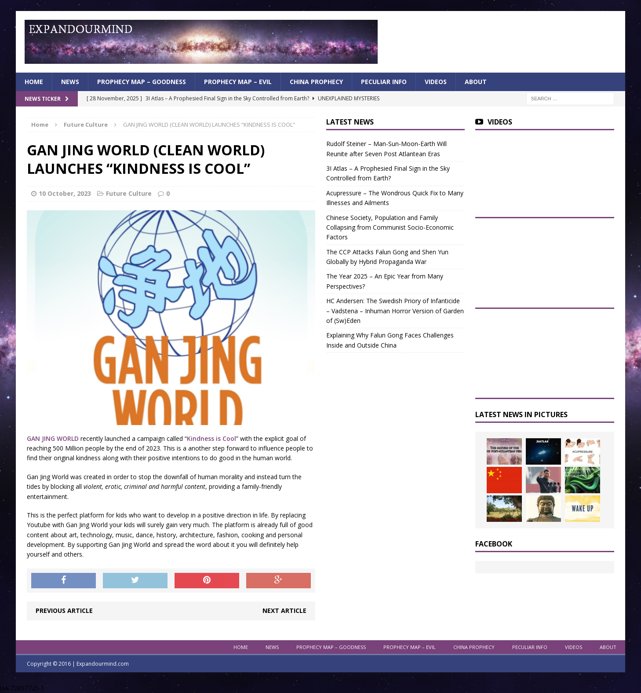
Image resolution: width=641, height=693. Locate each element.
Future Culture (129, 193)
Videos (436, 81)
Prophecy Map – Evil (238, 81)
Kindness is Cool (211, 438)
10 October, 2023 (65, 193)
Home (34, 81)
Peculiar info (384, 81)
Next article (284, 610)
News (70, 81)
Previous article (64, 610)
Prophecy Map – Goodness (141, 81)
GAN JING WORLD (53, 438)
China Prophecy (316, 81)
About (476, 81)
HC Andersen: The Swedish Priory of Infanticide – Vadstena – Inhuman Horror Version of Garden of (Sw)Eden (395, 311)
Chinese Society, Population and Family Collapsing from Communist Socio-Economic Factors (390, 227)
